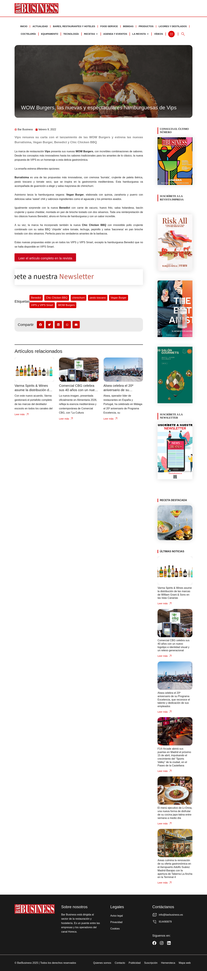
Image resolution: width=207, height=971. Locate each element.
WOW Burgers (66, 305)
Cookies (115, 928)
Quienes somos (102, 962)
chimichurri (78, 297)
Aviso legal (116, 915)
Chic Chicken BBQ (56, 297)
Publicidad (135, 962)
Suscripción (151, 962)
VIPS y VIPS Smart (42, 305)
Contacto (120, 962)
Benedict (36, 297)
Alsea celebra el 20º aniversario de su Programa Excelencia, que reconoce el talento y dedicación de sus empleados (174, 699)
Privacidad (116, 922)
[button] (40, 324)
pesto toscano (98, 297)
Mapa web (185, 962)
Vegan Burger (118, 297)
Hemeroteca (168, 962)
